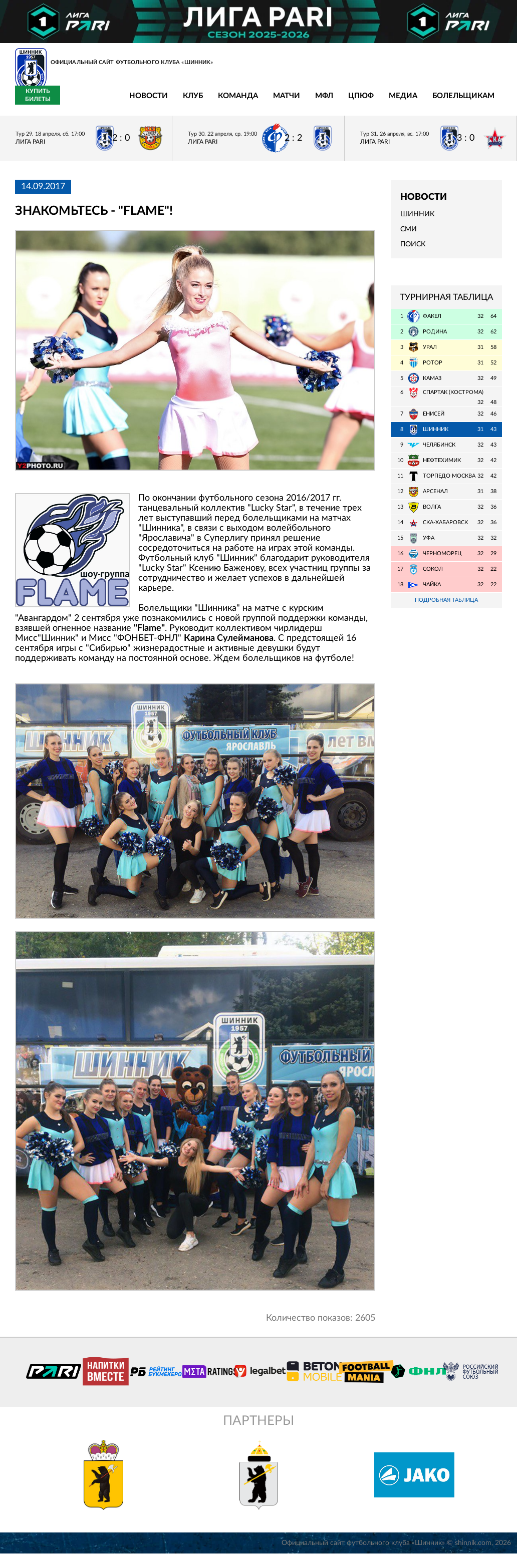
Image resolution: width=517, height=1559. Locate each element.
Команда (161, 102)
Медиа (326, 102)
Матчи (209, 102)
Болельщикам (386, 102)
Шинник (417, 219)
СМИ (408, 235)
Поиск (412, 250)
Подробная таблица (446, 606)
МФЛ (247, 102)
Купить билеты (479, 101)
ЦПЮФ (284, 102)
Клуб (116, 102)
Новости (71, 102)
